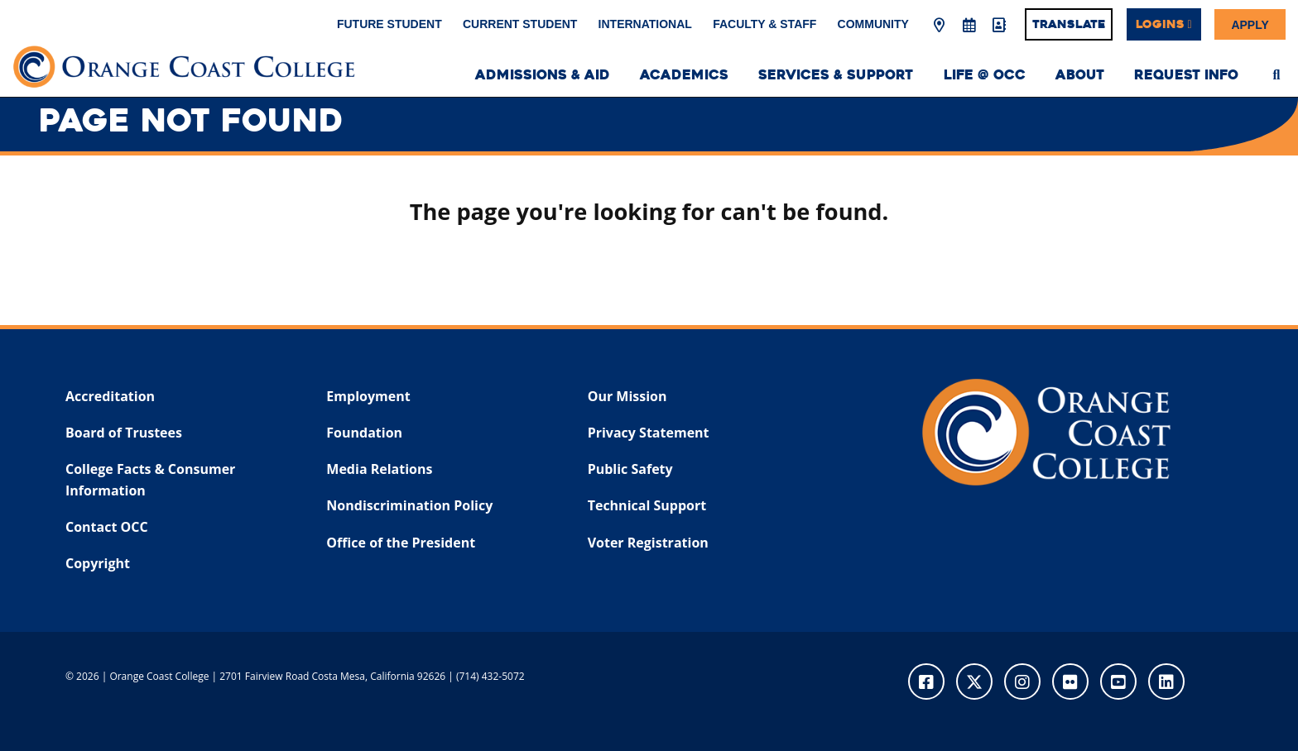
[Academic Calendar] (968, 25)
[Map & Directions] (939, 25)
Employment (368, 396)
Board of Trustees (123, 432)
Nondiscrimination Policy (409, 505)
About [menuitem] (1079, 75)
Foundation (364, 432)
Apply (1249, 24)
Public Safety (630, 469)
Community (873, 24)
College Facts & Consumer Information (150, 480)
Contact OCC (106, 527)
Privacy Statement (648, 432)
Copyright (97, 563)
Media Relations (379, 469)
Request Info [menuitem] (1186, 75)
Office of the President (400, 542)
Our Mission (627, 396)
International (645, 24)
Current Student (520, 24)
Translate (1069, 24)
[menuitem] (1276, 72)
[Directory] (998, 25)
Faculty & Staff (764, 24)
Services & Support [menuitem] (835, 75)
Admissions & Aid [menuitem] (542, 75)
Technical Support (647, 505)
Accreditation (110, 396)
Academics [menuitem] (684, 75)
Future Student (389, 24)
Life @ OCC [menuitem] (985, 75)
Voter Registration (648, 542)
